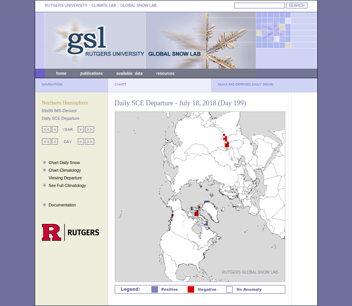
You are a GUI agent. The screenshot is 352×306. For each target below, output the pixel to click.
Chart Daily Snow (64, 162)
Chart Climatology (64, 170)
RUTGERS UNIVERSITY (66, 5)
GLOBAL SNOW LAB (139, 5)
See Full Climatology (67, 185)
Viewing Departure (65, 178)
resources (165, 73)
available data (129, 73)
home (61, 73)
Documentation (62, 205)
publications (91, 73)
